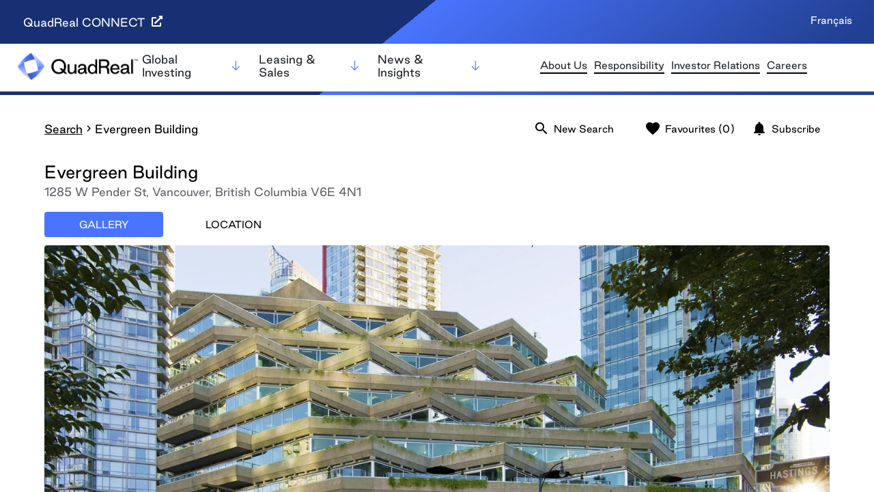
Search (63, 128)
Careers (787, 65)
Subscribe (785, 128)
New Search (573, 128)
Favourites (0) (690, 128)
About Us (563, 65)
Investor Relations (715, 65)
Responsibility (629, 65)
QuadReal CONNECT (93, 22)
